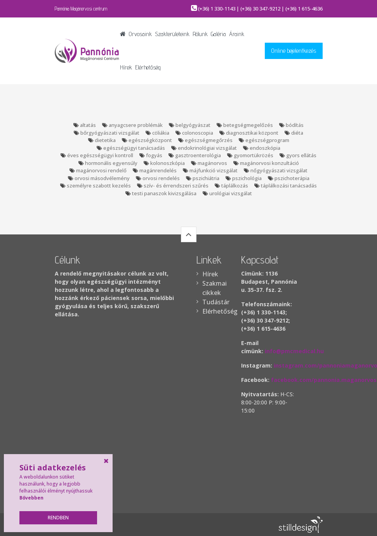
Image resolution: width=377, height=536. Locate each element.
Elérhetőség (148, 67)
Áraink (236, 34)
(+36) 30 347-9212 (260, 8)
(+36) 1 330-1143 (216, 8)
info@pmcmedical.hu (294, 351)
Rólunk (200, 34)
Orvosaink (140, 34)
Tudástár (214, 302)
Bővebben (31, 497)
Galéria (218, 34)
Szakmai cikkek (214, 288)
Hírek (126, 67)
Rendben (58, 517)
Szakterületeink (172, 34)
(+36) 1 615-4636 (304, 8)
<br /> (281, 457)
